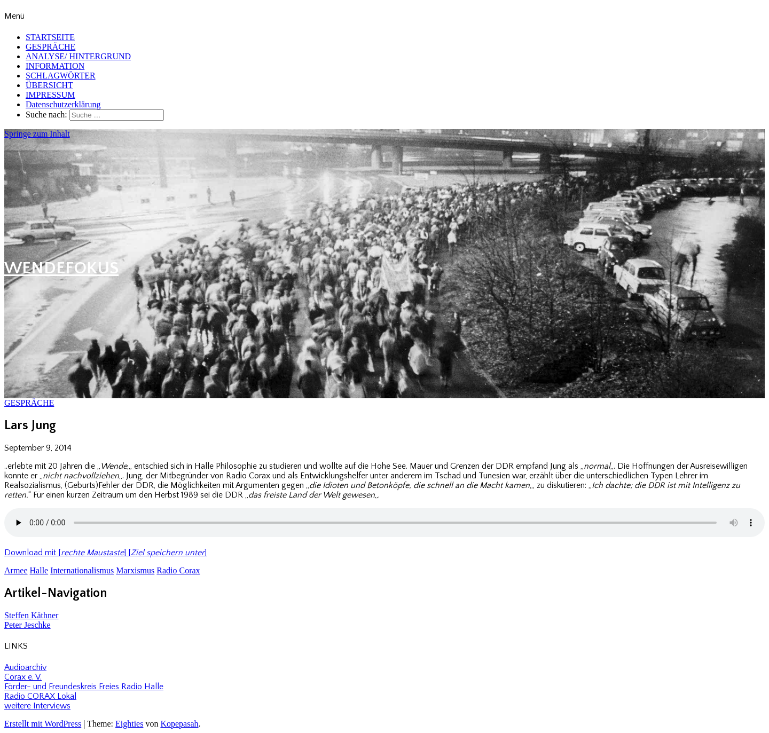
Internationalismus (82, 570)
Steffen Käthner (31, 615)
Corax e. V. (23, 677)
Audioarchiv (25, 667)
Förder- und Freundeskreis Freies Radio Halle (83, 686)
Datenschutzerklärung (63, 104)
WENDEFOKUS (61, 268)
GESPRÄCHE (50, 46)
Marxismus (135, 570)
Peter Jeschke (27, 624)
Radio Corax (178, 570)
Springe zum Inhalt (37, 133)
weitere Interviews (37, 706)
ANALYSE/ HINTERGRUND (78, 56)
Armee (16, 570)
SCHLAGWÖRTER (61, 75)
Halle (39, 570)
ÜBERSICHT (49, 85)
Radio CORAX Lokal (40, 696)
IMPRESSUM (50, 94)
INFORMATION (55, 65)
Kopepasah (179, 723)
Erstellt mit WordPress (42, 723)
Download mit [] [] (105, 552)
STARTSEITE (50, 37)
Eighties (129, 723)
